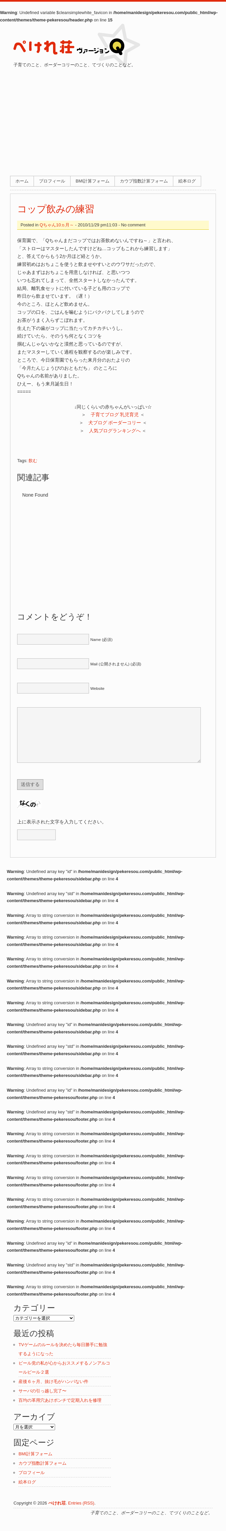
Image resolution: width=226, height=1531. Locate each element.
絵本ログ (187, 181)
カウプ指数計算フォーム (144, 181)
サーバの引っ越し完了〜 (42, 1400)
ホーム (22, 181)
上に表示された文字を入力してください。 (61, 831)
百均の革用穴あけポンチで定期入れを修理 (59, 1410)
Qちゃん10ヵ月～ (57, 224)
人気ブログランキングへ (115, 430)
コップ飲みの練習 (55, 209)
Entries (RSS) (81, 1513)
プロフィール (52, 181)
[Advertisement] (113, 119)
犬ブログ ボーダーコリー (114, 422)
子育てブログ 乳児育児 (115, 414)
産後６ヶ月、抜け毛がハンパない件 (53, 1391)
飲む (33, 460)
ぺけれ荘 (57, 1513)
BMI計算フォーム (92, 181)
